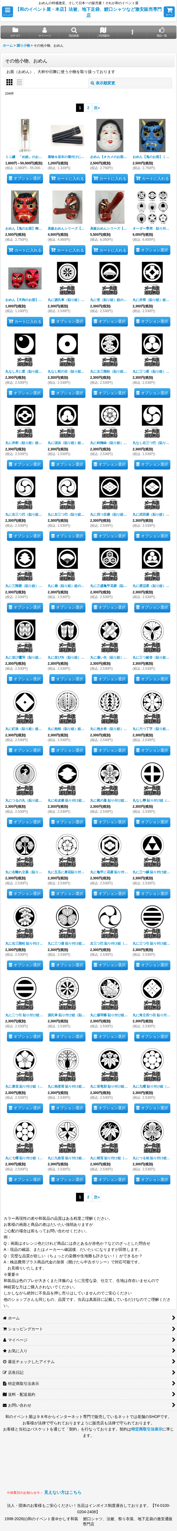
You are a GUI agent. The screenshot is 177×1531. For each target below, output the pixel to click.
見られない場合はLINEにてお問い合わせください (126, 1469)
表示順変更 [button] (103, 83)
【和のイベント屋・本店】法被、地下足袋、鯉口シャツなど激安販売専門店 (88, 12)
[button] (7, 11)
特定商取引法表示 (146, 1429)
